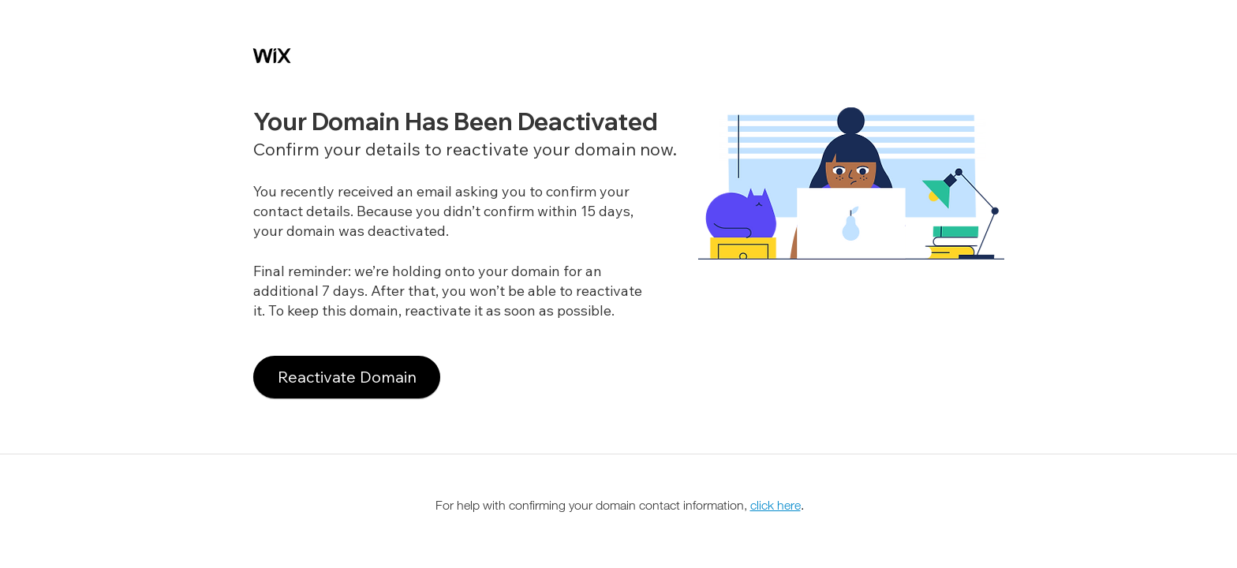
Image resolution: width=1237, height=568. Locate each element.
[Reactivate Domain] (346, 377)
